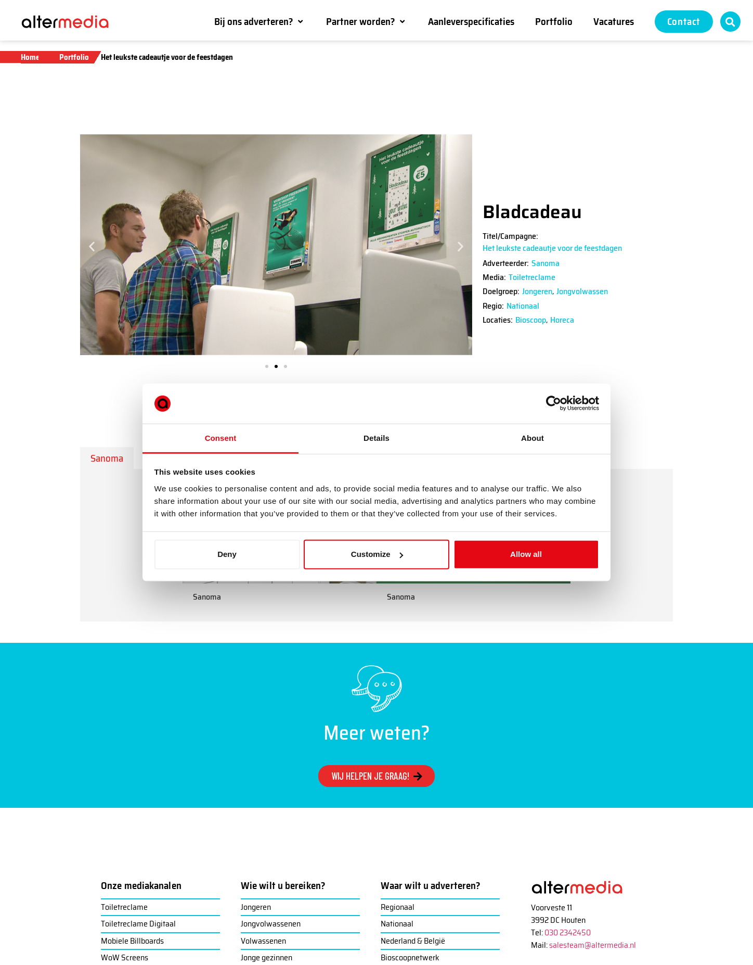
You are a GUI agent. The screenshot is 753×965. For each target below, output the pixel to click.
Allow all (526, 554)
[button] (260, 21)
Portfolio (74, 57)
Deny (227, 554)
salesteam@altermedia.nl (592, 944)
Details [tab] (376, 438)
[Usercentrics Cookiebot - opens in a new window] (553, 403)
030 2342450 (567, 932)
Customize (377, 554)
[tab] (107, 458)
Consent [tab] (221, 438)
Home (30, 57)
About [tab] (532, 438)
